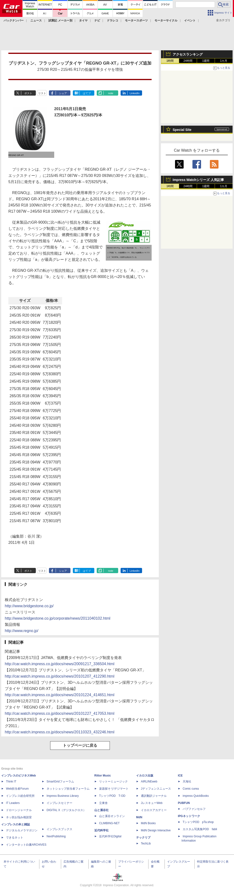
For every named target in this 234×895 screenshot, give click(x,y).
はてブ (87, 93)
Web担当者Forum (17, 788)
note (110, 93)
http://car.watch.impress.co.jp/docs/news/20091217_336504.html (59, 664)
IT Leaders (13, 803)
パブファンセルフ (194, 809)
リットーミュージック (113, 781)
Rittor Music (102, 775)
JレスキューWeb (151, 803)
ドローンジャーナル (19, 810)
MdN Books (148, 823)
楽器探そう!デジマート (113, 788)
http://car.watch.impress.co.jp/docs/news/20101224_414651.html (59, 695)
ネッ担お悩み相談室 (19, 817)
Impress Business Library (63, 795)
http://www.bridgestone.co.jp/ (29, 606)
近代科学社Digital (110, 836)
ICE (180, 775)
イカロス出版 (144, 775)
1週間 (206, 60)
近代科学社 (101, 830)
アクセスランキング (188, 54)
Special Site (182, 130)
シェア (63, 93)
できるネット (14, 837)
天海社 (187, 781)
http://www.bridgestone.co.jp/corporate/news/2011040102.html (57, 618)
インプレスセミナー (59, 803)
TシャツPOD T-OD (112, 795)
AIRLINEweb (149, 781)
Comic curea (191, 788)
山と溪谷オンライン (112, 816)
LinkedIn (135, 93)
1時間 (170, 60)
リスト (42, 93)
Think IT (11, 781)
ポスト (28, 93)
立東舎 (103, 803)
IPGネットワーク (189, 816)
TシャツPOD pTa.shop (198, 822)
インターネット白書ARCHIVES (26, 844)
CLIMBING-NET (109, 823)
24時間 (187, 60)
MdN (139, 817)
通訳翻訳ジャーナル (154, 795)
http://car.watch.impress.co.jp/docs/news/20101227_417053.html (59, 713)
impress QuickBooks (196, 795)
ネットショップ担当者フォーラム (68, 788)
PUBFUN (184, 803)
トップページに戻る (80, 745)
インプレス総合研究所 (20, 795)
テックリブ (143, 837)
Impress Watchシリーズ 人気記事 (198, 180)
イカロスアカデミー (154, 810)
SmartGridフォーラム (60, 781)
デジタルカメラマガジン (21, 830)
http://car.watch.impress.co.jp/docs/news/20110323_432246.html (59, 732)
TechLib (146, 843)
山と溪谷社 (101, 810)
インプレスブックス (59, 829)
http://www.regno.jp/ (21, 631)
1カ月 (224, 60)
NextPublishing (56, 836)
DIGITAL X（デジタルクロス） (66, 810)
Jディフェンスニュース (156, 788)
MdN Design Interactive (156, 830)
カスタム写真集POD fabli (200, 829)
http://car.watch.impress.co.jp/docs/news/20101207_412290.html (59, 676)
